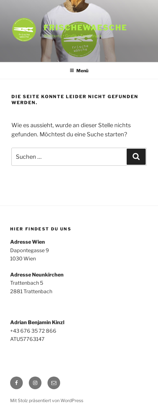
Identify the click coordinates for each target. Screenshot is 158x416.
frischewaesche (85, 27)
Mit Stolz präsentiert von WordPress (46, 400)
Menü (79, 70)
